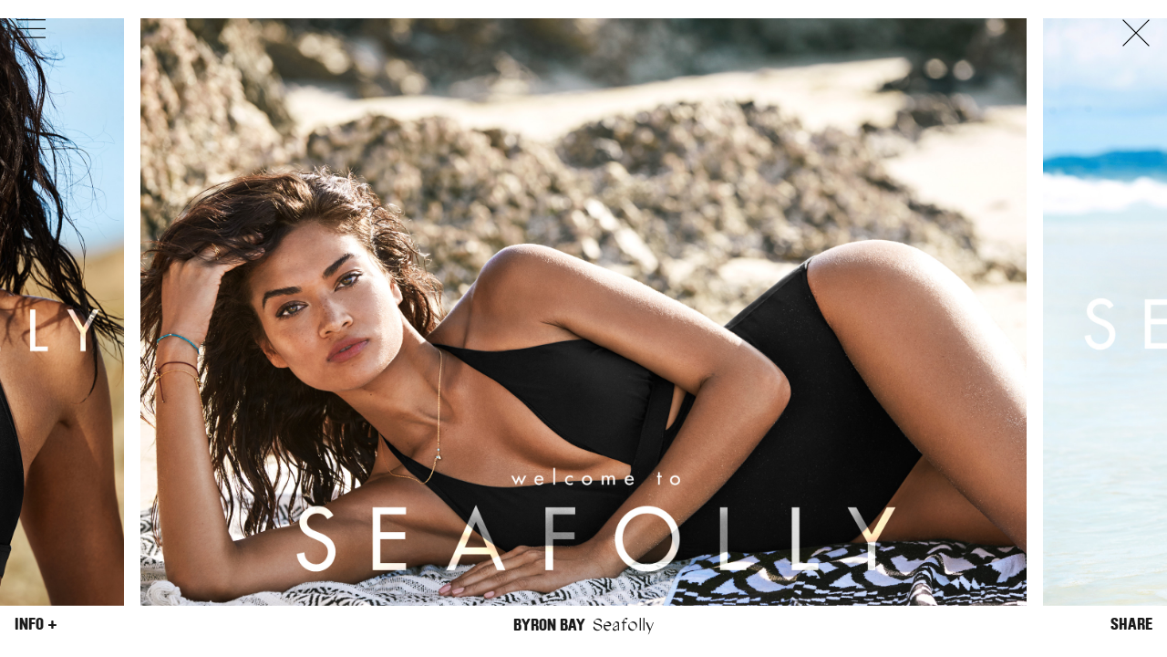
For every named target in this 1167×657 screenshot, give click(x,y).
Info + (36, 624)
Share (1131, 624)
